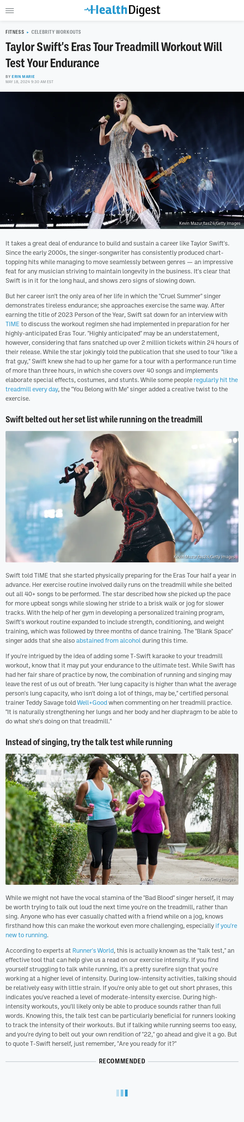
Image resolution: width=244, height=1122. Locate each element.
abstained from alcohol (108, 640)
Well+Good (92, 702)
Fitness (15, 32)
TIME (13, 324)
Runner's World (93, 950)
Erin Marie (23, 76)
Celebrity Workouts (56, 32)
